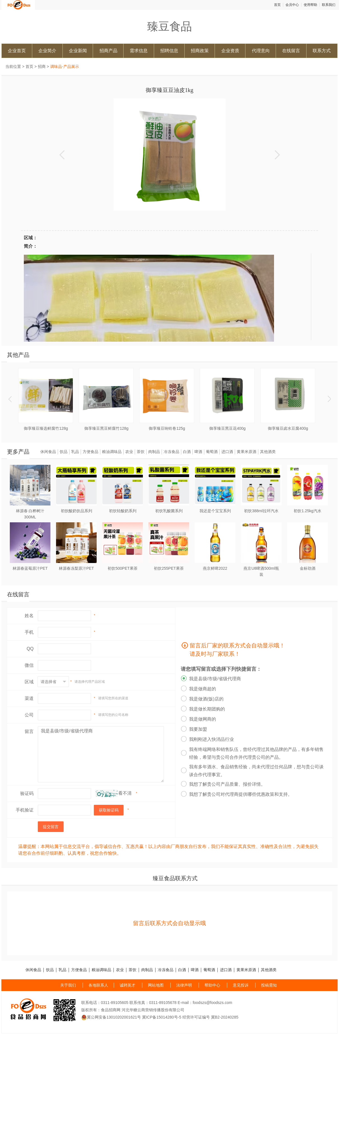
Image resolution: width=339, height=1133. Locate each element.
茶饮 (141, 451)
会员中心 (292, 5)
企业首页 (17, 50)
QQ (30, 648)
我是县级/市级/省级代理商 (101, 754)
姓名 (29, 615)
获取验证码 (109, 810)
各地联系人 (98, 985)
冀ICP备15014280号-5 (161, 1017)
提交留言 (51, 826)
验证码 (27, 793)
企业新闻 (78, 50)
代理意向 (261, 50)
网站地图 (156, 985)
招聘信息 (169, 50)
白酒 (187, 451)
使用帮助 (310, 5)
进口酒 (227, 451)
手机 (29, 632)
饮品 (64, 451)
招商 (42, 66)
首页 (277, 5)
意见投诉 (241, 985)
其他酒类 (268, 451)
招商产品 (108, 50)
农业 (129, 451)
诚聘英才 (127, 985)
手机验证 (25, 810)
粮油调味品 (112, 451)
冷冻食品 (171, 451)
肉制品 (154, 451)
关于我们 (68, 985)
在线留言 (291, 50)
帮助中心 (212, 985)
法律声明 (184, 985)
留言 (29, 731)
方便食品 (90, 451)
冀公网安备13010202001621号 (111, 1017)
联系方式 (322, 50)
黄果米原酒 (246, 451)
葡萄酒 (212, 451)
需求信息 (139, 50)
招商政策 (200, 50)
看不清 (125, 793)
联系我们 (328, 5)
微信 (29, 665)
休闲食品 (48, 451)
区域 (29, 681)
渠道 (29, 698)
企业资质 (230, 50)
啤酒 (198, 451)
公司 (29, 715)
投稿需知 (269, 985)
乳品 (75, 451)
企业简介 (47, 50)
